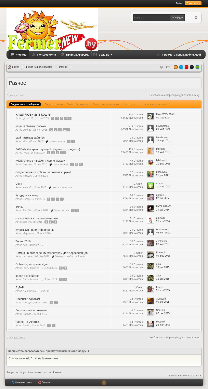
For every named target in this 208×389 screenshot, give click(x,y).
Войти (179, 3)
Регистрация (193, 3)
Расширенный (196, 17)
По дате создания (54, 104)
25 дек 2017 (163, 175)
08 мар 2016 (163, 244)
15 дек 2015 (163, 278)
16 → (67, 118)
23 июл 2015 (163, 324)
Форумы (21, 54)
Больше (106, 54)
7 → (63, 153)
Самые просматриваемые (106, 104)
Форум (10, 372)
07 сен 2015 (163, 313)
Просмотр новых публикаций (181, 54)
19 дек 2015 (163, 267)
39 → (66, 130)
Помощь (44, 382)
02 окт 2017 (162, 198)
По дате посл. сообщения (25, 104)
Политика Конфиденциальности (184, 375)
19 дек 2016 (163, 209)
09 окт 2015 (162, 301)
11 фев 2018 (163, 163)
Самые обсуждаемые (78, 104)
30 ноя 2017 (163, 186)
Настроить (131, 104)
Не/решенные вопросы (156, 104)
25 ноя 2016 (163, 221)
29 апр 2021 (163, 140)
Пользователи (46, 54)
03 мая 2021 (163, 129)
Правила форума (77, 54)
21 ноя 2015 (163, 290)
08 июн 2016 (163, 232)
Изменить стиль (21, 382)
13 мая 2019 (163, 152)
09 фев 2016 (163, 255)
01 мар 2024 (163, 117)
